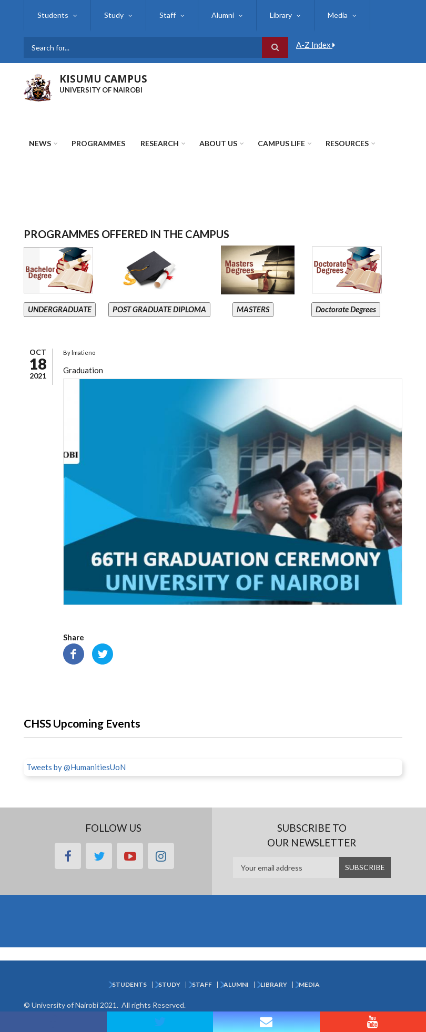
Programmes (98, 143)
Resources (347, 143)
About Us (218, 143)
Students (52, 15)
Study (114, 15)
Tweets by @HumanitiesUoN (76, 767)
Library (281, 15)
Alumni (222, 15)
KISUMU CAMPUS (103, 79)
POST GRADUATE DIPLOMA (159, 309)
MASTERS (253, 309)
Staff (167, 15)
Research (159, 143)
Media (338, 15)
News (40, 143)
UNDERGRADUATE (60, 309)
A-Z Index (315, 44)
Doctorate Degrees (346, 309)
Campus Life (281, 143)
